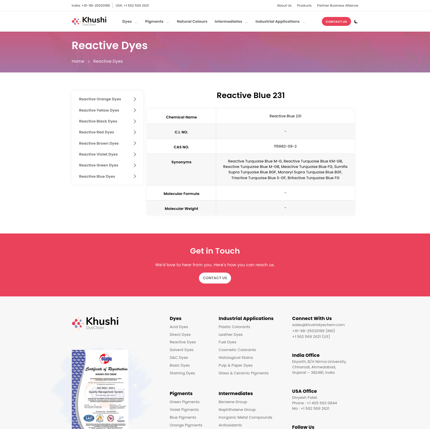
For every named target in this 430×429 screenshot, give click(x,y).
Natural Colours (192, 21)
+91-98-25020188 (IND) (313, 330)
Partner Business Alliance (337, 5)
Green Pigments (184, 401)
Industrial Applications (246, 318)
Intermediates (236, 393)
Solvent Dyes (181, 349)
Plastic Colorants (234, 326)
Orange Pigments (186, 425)
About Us (284, 5)
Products (304, 5)
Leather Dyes (231, 334)
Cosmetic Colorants (237, 349)
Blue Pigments (183, 417)
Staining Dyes (182, 373)
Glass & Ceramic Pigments (244, 373)
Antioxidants (230, 425)
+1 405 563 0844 (322, 403)
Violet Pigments (184, 409)
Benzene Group (233, 401)
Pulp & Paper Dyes (236, 365)
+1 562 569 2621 (136, 5)
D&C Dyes (179, 357)
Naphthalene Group (237, 409)
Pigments (181, 393)
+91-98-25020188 (96, 5)
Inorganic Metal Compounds (245, 417)
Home (78, 61)
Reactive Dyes (108, 61)
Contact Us (336, 21)
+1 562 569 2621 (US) (311, 336)
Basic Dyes (180, 365)
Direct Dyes (180, 334)
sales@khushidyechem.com (318, 324)
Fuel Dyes (227, 342)
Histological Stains (236, 357)
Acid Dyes (179, 326)
